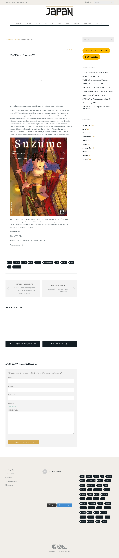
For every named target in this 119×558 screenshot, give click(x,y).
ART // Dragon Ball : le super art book (95, 73)
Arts (84, 129)
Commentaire (13, 410)
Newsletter (9, 485)
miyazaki (38, 262)
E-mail (10, 386)
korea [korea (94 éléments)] (82, 499)
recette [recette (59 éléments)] (83, 517)
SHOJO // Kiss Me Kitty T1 (91, 76)
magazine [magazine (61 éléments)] (92, 503)
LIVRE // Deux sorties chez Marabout (95, 80)
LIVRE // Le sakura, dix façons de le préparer (97, 91)
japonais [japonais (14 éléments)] (104, 494)
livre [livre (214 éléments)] (103, 499)
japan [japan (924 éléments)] (90, 494)
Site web (11, 395)
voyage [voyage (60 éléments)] (83, 521)
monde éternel (48, 262)
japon (24, 262)
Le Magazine (10, 470)
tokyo (71, 262)
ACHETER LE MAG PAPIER (96, 50)
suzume (64, 262)
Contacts (8, 477)
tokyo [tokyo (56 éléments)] (107, 517)
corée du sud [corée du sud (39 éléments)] (91, 480)
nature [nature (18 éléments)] (83, 512)
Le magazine (87, 148)
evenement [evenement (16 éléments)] (91, 485)
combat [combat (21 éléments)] (109, 476)
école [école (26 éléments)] (104, 521)
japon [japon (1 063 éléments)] (96, 494)
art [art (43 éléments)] (102, 476)
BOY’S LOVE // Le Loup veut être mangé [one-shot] (96, 108)
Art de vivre (87, 125)
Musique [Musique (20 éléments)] (107, 508)
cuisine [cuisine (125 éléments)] (100, 480)
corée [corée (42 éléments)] (82, 480)
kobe (30, 262)
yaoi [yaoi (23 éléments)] (98, 521)
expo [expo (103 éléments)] (106, 485)
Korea (84, 144)
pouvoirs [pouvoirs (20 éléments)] (103, 512)
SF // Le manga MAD (89, 103)
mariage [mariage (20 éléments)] (91, 508)
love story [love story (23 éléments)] (83, 503)
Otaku (17, 39)
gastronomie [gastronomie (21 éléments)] (98, 489)
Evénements (86, 137)
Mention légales (11, 481)
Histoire (85, 140)
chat (10, 262)
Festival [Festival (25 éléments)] (83, 489)
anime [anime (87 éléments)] (96, 476)
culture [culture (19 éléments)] (108, 480)
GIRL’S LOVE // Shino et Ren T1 (93, 95)
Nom (10, 377)
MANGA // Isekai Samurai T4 (92, 84)
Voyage (85, 159)
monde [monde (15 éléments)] (99, 508)
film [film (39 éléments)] (90, 489)
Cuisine (85, 133)
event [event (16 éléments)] (99, 485)
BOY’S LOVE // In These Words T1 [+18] (96, 88)
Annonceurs (10, 474)
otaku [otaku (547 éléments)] (89, 512)
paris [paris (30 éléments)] (96, 512)
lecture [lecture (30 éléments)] (96, 499)
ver (9, 267)
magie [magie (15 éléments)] (100, 503)
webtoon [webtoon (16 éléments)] (91, 521)
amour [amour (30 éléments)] (89, 476)
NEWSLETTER (91, 57)
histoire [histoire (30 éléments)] (83, 494)
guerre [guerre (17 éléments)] (107, 489)
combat (17, 262)
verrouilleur (17, 267)
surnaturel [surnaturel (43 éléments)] (100, 517)
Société (85, 155)
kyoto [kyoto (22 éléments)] (89, 499)
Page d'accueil (9, 39)
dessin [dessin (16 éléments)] (82, 485)
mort (57, 262)
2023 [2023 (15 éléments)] (82, 476)
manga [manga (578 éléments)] (108, 503)
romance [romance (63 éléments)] (91, 517)
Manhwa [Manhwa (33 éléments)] (83, 508)
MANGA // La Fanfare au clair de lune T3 (96, 99)
